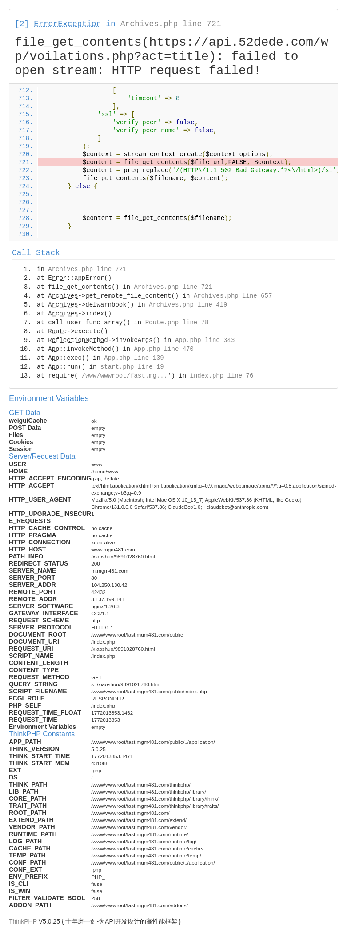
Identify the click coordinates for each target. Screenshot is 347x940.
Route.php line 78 (177, 322)
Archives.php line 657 (233, 295)
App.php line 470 (163, 349)
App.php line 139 (134, 358)
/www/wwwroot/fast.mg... (125, 375)
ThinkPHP (23, 921)
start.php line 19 (132, 366)
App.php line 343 (205, 340)
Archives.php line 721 (170, 24)
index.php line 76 (221, 375)
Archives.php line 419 (188, 304)
